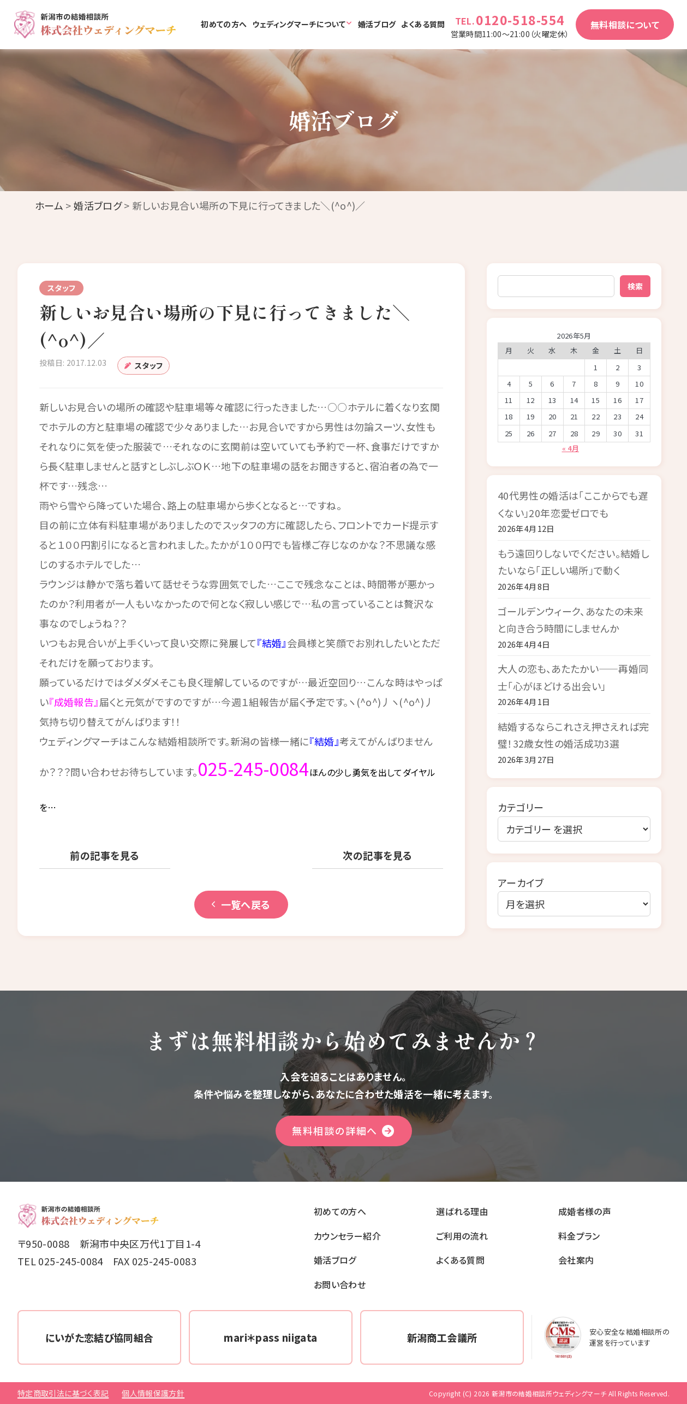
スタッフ (149, 365)
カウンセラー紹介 (347, 1235)
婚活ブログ (377, 24)
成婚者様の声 (584, 1211)
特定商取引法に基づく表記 (63, 1393)
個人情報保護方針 (153, 1393)
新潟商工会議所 (442, 1337)
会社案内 (576, 1259)
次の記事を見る (377, 855)
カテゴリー (521, 807)
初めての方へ (224, 24)
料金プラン (579, 1235)
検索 (635, 286)
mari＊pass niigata (270, 1337)
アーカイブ (521, 882)
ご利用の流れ (462, 1235)
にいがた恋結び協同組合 (99, 1337)
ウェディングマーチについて (298, 24)
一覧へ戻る (241, 904)
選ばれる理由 (462, 1211)
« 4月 (570, 448)
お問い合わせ (340, 1284)
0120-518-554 (520, 19)
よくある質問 (423, 24)
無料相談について (624, 24)
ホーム (49, 205)
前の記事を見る (104, 855)
